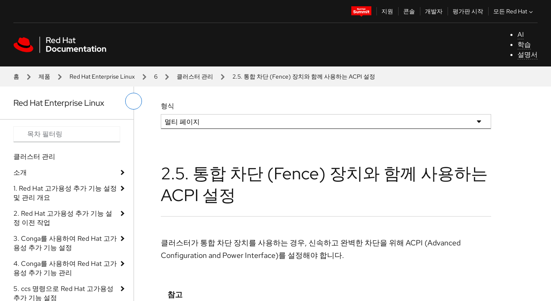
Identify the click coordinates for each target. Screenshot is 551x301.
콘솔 (409, 11)
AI (521, 34)
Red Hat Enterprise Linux (102, 76)
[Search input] (66, 134)
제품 (44, 76)
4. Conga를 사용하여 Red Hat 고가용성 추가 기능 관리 (65, 268)
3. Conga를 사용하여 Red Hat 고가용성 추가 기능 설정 (65, 243)
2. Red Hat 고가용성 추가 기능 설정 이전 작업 (62, 218)
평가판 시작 (468, 11)
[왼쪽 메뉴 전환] (133, 101)
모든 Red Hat (514, 11)
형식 (167, 106)
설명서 (528, 54)
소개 (20, 172)
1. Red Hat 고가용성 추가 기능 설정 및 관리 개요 (65, 193)
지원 (387, 11)
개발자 (434, 11)
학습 (524, 44)
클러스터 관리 (195, 76)
